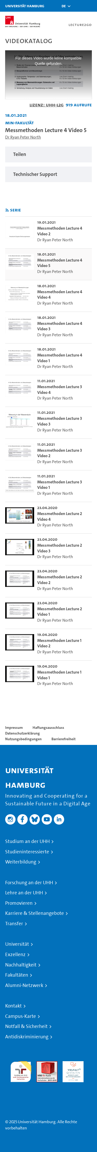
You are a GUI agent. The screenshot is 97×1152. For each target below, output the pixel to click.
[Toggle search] (77, 6)
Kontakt (13, 1006)
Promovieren (19, 903)
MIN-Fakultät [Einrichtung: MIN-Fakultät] (19, 122)
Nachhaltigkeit (20, 965)
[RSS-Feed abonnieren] (7, 210)
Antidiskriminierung (26, 1036)
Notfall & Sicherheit (26, 1026)
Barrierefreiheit (63, 739)
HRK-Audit (72, 1064)
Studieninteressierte (27, 851)
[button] (64, 6)
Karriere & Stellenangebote (34, 913)
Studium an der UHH (27, 841)
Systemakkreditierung (20, 1085)
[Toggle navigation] (90, 6)
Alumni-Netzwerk (24, 985)
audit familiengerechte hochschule (20, 1070)
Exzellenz (15, 954)
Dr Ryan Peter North (23, 137)
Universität (17, 944)
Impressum (14, 727)
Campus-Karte (20, 1016)
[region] (48, 154)
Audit (41, 1064)
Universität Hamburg (24, 6)
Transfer (14, 923)
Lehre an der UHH (24, 892)
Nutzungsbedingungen (23, 739)
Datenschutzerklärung (22, 733)
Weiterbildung (20, 862)
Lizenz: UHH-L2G (46, 104)
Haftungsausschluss (48, 727)
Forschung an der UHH (29, 882)
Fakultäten (16, 975)
